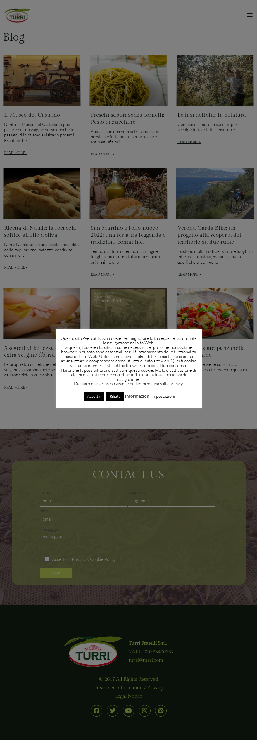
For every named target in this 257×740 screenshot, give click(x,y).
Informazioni (138, 396)
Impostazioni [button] (163, 396)
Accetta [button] (93, 396)
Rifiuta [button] (115, 396)
